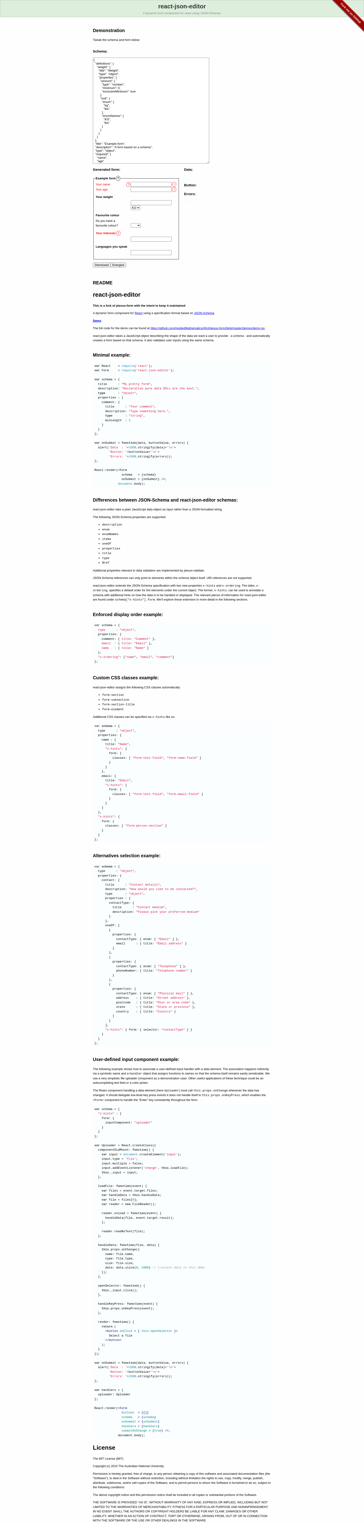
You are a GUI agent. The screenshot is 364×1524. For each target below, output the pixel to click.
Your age (102, 189)
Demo (97, 320)
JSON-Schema (204, 313)
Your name (103, 184)
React (139, 313)
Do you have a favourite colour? (107, 223)
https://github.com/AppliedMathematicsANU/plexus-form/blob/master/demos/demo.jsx (207, 328)
